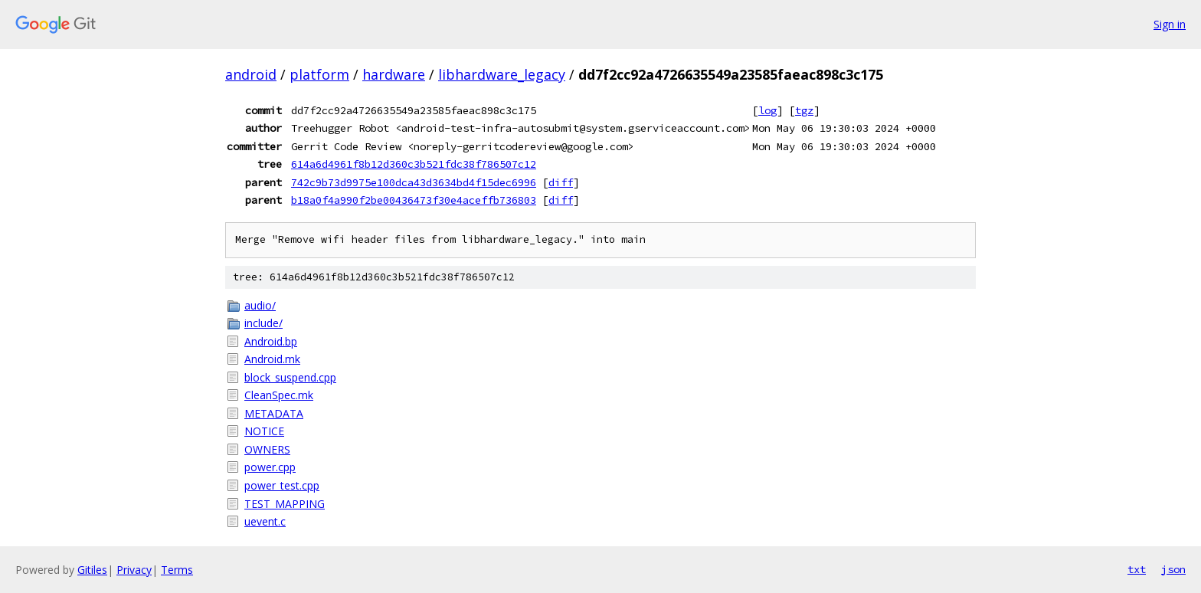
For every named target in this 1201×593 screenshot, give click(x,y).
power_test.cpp (281, 485)
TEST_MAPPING (284, 503)
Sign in (1170, 24)
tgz (804, 110)
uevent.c (265, 521)
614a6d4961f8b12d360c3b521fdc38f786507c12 (413, 164)
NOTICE (264, 431)
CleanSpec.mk (278, 395)
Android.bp (270, 341)
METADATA (273, 413)
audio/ (260, 305)
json (1173, 569)
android (251, 74)
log (767, 110)
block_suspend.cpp (290, 377)
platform (319, 74)
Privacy (134, 569)
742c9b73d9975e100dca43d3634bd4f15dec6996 (413, 182)
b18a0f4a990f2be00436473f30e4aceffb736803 (413, 200)
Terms (177, 569)
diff (560, 182)
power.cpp (270, 467)
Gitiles (92, 569)
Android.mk (272, 359)
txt (1136, 569)
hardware (393, 74)
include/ (263, 323)
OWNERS (267, 449)
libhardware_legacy (501, 74)
